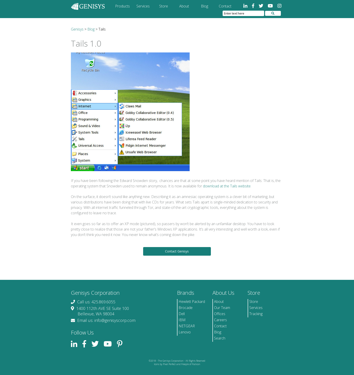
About (184, 6)
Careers (220, 319)
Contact (225, 6)
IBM (182, 319)
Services (143, 6)
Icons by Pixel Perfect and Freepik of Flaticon (177, 364)
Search (219, 338)
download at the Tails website (227, 186)
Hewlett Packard (192, 301)
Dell (182, 313)
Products (122, 6)
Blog (204, 6)
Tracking (256, 313)
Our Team (222, 307)
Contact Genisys (177, 251)
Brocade (186, 307)
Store (163, 6)
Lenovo (185, 332)
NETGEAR (187, 325)
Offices (219, 313)
